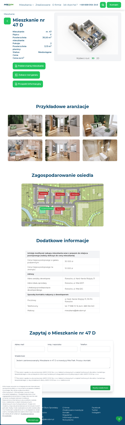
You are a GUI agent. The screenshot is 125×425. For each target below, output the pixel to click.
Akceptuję (33, 420)
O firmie (56, 5)
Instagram (96, 412)
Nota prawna (67, 420)
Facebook (96, 408)
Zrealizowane (43, 5)
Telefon (83, 344)
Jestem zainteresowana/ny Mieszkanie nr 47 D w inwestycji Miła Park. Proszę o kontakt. (62, 363)
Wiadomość (20, 356)
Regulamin (67, 415)
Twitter (95, 410)
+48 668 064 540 (89, 5)
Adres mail (19, 344)
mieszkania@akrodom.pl (43, 419)
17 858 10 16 (38, 417)
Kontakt (114, 5)
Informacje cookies (70, 417)
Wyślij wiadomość (100, 388)
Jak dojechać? (70, 5)
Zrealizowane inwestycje (72, 410)
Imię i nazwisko (54, 344)
